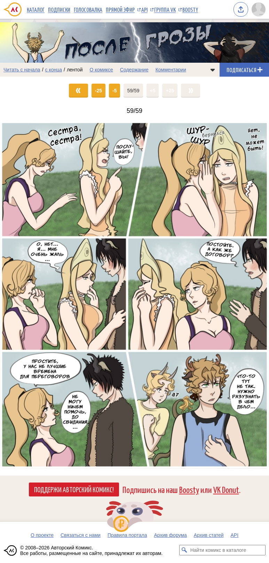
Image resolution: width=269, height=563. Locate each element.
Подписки (59, 9)
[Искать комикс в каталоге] (184, 550)
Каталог (36, 9)
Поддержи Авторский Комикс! (74, 489)
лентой (75, 69)
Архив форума (170, 535)
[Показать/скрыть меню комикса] (213, 70)
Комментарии (171, 69)
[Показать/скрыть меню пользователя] (258, 9)
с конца (53, 69)
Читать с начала (21, 69)
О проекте (42, 535)
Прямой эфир (120, 9)
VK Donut (226, 489)
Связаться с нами (81, 535)
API (144, 9)
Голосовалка (88, 9)
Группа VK (165, 9)
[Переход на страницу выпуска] (134, 295)
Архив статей (209, 535)
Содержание (134, 69)
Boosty (190, 9)
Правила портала (127, 535)
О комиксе (101, 69)
